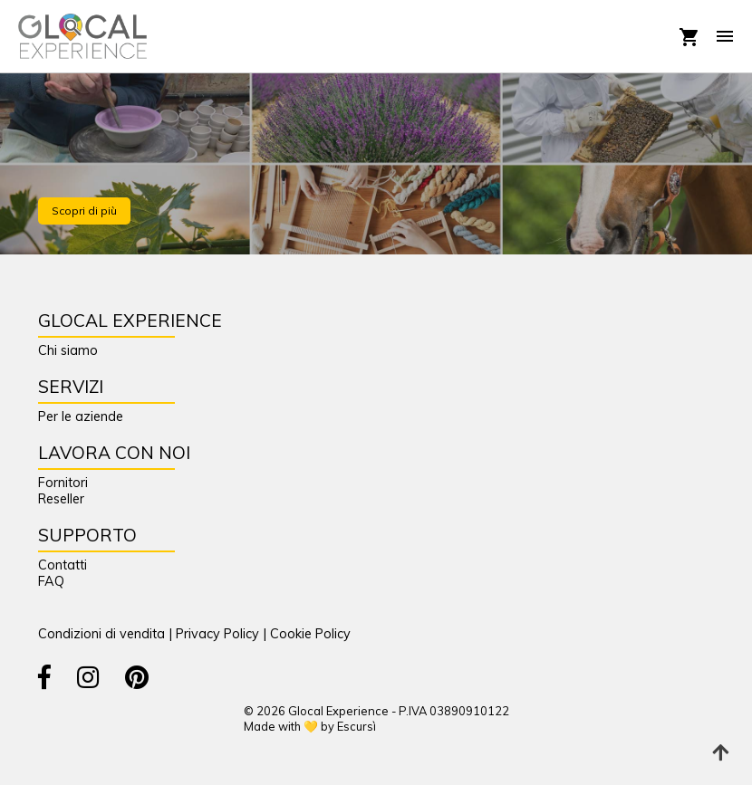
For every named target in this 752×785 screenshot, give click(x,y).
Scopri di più (84, 210)
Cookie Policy (310, 634)
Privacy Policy (217, 634)
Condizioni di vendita (101, 634)
